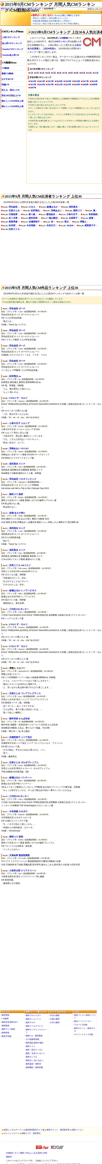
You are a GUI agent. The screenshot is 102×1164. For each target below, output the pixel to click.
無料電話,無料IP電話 (34, 1043)
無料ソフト (30, 1046)
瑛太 (66, 222)
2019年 (68, 81)
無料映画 (5, 1033)
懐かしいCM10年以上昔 (13, 101)
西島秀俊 (13, 222)
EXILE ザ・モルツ (18, 398)
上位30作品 (48, 48)
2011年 (68, 84)
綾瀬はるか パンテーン (20, 777)
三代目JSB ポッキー (19, 609)
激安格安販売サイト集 (34, 1130)
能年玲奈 (33, 218)
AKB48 (70, 225)
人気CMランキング (11, 37)
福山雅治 (53, 218)
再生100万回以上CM (11, 95)
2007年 (33, 88)
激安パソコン (77, 1130)
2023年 (33, 81)
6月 (60, 73)
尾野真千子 (90, 225)
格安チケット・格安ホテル (84, 1029)
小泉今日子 (71, 214)
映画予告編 (6, 1036)
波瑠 (91, 218)
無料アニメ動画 (8, 1029)
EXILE (32, 207)
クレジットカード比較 (83, 1034)
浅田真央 (73, 207)
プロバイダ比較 (80, 1025)
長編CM (5, 84)
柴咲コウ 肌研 (16, 494)
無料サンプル (31, 1057)
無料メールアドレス (34, 1026)
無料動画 (5, 1025)
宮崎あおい (56, 210)
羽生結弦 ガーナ (17, 308)
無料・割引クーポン (34, 1050)
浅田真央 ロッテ (17, 528)
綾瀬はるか (52, 207)
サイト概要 (19, 1153)
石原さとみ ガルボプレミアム (24, 762)
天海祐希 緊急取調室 (19, 855)
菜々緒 (32, 214)
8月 (71, 73)
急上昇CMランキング (12, 43)
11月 (90, 73)
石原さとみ (14, 210)
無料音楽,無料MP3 (9, 1022)
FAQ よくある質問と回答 (36, 1153)
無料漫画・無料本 (33, 1064)
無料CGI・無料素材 (34, 1036)
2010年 (77, 84)
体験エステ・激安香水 (31, 1133)
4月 (48, 73)
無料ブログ (30, 1022)
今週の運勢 (54, 1019)
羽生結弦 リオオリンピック (22, 479)
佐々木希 (13, 218)
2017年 (86, 81)
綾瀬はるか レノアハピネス (22, 590)
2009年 (85, 84)
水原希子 (73, 218)
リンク (45, 1160)
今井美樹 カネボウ (18, 811)
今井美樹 (30, 225)
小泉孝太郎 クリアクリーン (22, 870)
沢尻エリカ (14, 229)
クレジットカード (11, 1133)
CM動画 (5, 68)
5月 (54, 73)
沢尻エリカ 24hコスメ (20, 565)
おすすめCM (7, 79)
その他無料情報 (32, 1039)
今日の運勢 (54, 1015)
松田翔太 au (15, 376)
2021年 (51, 81)
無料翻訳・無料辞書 (34, 1067)
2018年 (77, 81)
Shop (76, 1011)
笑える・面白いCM (10, 90)
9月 (76, 73)
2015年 (33, 84)
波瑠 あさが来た (17, 513)
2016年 (94, 81)
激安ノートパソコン (82, 1021)
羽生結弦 (13, 207)
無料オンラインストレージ (36, 1030)
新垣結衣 (50, 214)
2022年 (42, 81)
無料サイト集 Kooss (36, 1011)
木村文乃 (51, 225)
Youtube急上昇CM (10, 55)
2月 (37, 73)
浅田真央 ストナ (17, 464)
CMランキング (62, 41)
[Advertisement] (64, 157)
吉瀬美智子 (34, 222)
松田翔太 (35, 210)
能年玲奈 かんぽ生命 (19, 718)
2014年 (42, 84)
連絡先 (9, 1157)
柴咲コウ (77, 210)
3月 (42, 73)
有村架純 (93, 214)
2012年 (59, 84)
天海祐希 (13, 214)
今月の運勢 (54, 1022)
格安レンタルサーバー (13, 1130)
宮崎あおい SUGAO (19, 448)
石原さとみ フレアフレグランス (25, 693)
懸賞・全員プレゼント (35, 1053)
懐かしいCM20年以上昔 (13, 106)
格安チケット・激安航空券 (58, 1130)
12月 (96, 73)
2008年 (94, 84)
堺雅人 (83, 222)
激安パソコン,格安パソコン (85, 1016)
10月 (83, 73)
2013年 (51, 84)
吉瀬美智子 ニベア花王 (20, 737)
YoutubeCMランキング (12, 49)
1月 (31, 73)
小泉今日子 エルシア (19, 423)
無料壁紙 (5, 1015)
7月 (65, 73)
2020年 (59, 81)
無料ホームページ (33, 1019)
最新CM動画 (7, 73)
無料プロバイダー (33, 1015)
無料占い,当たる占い (34, 1060)
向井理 (12, 225)
